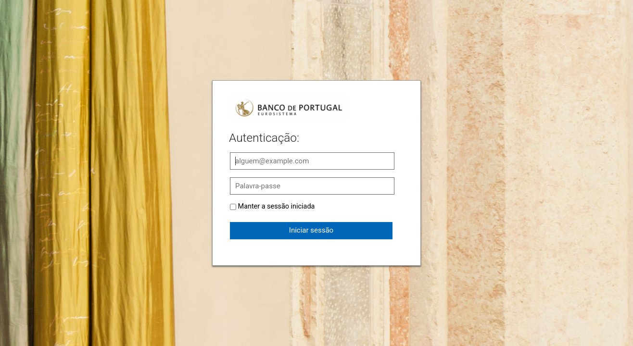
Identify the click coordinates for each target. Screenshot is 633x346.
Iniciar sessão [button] (311, 230)
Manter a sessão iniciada (276, 206)
